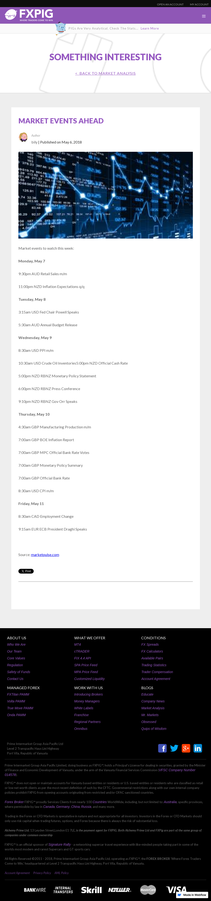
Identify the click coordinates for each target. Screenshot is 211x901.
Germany (63, 807)
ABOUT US (16, 637)
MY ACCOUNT (199, 4)
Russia (86, 807)
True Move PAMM (20, 708)
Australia (170, 802)
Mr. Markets (149, 715)
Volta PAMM (16, 701)
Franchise (81, 715)
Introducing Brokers (88, 694)
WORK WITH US (88, 687)
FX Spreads (150, 644)
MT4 (77, 644)
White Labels (83, 708)
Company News (153, 701)
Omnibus (80, 729)
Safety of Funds (18, 672)
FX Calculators (152, 651)
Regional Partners (87, 722)
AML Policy (61, 873)
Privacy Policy (42, 873)
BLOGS (147, 687)
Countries (100, 802)
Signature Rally (59, 844)
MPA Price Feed (86, 672)
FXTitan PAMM (18, 694)
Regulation (15, 665)
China (75, 807)
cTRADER (82, 651)
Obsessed (148, 722)
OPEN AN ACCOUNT (170, 4)
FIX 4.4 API (82, 658)
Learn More (150, 28)
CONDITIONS (153, 637)
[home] (26, 16)
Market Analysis (152, 708)
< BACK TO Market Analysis (105, 73)
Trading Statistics (153, 665)
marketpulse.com (45, 554)
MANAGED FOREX (23, 687)
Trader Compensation (157, 672)
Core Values (16, 658)
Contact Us (15, 679)
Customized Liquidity (89, 679)
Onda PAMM (16, 715)
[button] (204, 16)
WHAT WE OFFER (89, 637)
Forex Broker (14, 802)
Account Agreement (155, 679)
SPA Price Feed (85, 665)
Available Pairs (152, 658)
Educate (147, 694)
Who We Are (16, 644)
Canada (49, 807)
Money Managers (87, 701)
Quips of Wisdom (153, 729)
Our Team (14, 651)
